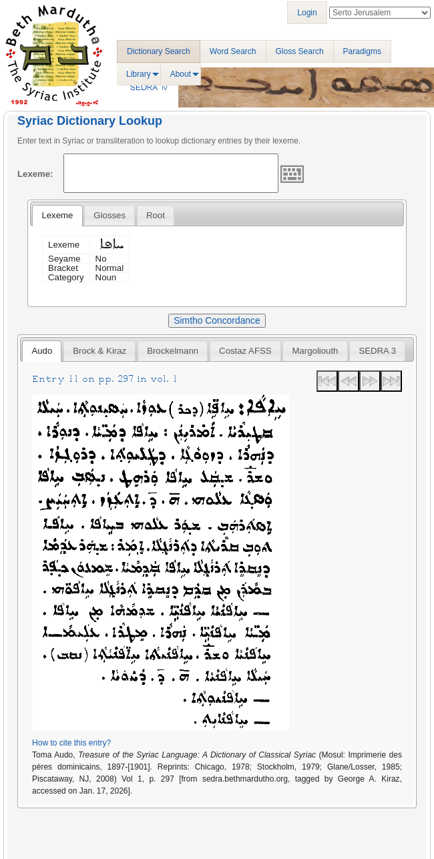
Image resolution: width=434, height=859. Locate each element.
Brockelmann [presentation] (172, 351)
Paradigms (362, 51)
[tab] (57, 215)
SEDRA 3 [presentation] (377, 351)
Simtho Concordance (217, 320)
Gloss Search (300, 51)
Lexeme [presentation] (57, 215)
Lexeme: (35, 174)
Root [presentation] (155, 215)
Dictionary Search (158, 51)
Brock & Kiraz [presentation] (99, 351)
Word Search (233, 51)
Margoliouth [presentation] (315, 351)
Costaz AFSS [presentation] (245, 351)
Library (138, 74)
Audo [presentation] (41, 351)
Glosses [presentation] (109, 215)
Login (306, 12)
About (180, 74)
